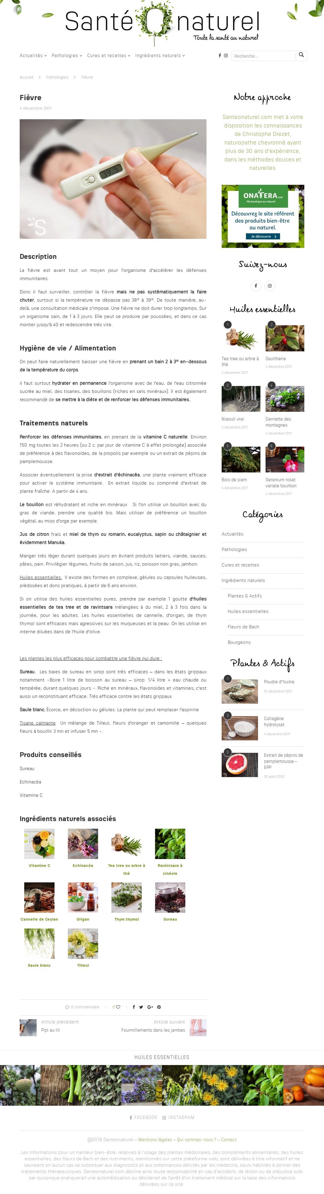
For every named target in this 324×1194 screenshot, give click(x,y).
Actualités (31, 56)
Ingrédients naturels (158, 56)
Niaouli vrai (233, 419)
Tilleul (83, 966)
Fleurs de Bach (243, 627)
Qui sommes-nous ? (196, 1140)
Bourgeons (239, 643)
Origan (83, 920)
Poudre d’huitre (279, 682)
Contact (228, 1140)
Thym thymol (126, 920)
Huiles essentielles (248, 612)
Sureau (170, 920)
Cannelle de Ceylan (39, 920)
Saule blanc (39, 966)
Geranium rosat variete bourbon (281, 483)
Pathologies (65, 56)
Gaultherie (276, 359)
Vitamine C (39, 866)
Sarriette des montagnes (278, 422)
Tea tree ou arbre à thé (240, 362)
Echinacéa (83, 866)
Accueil (26, 77)
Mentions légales (155, 1140)
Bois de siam (234, 480)
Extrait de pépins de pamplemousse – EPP (283, 761)
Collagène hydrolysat (274, 722)
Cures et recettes (106, 56)
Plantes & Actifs (245, 596)
